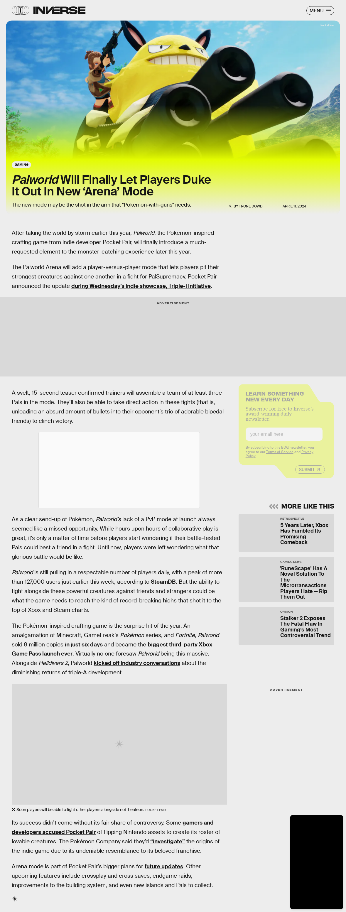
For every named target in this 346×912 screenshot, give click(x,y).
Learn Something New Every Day (275, 399)
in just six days (84, 644)
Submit (307, 473)
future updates (164, 866)
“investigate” (167, 841)
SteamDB (163, 581)
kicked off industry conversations (137, 663)
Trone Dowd (251, 206)
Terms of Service (279, 455)
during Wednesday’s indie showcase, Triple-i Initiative (141, 286)
